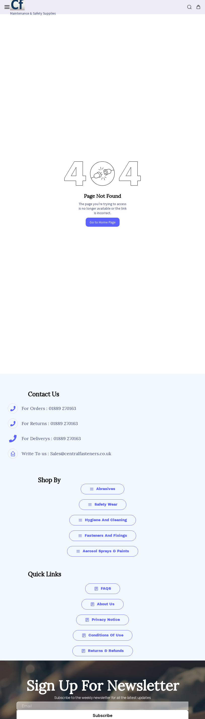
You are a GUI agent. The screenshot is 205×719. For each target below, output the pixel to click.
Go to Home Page (103, 222)
